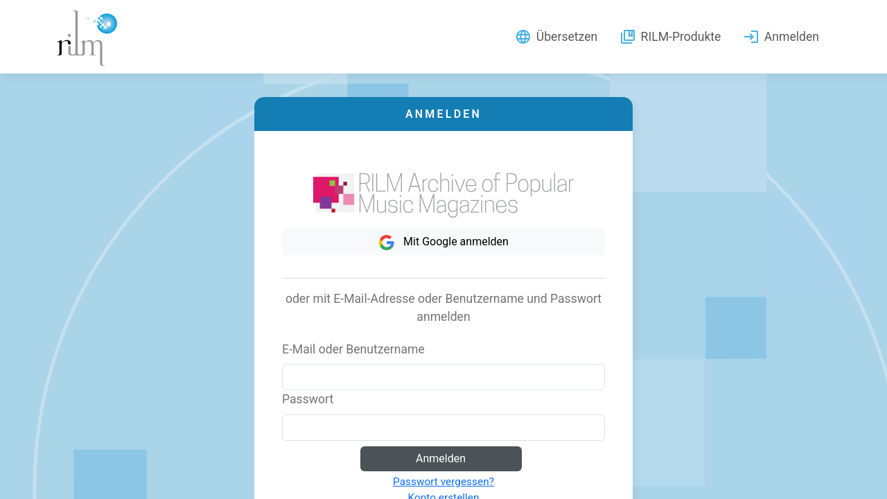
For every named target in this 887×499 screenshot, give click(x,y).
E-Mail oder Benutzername (353, 349)
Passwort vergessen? (443, 481)
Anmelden (441, 458)
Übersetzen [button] (556, 36)
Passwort (307, 399)
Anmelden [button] (781, 36)
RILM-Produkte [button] (670, 36)
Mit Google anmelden (443, 242)
